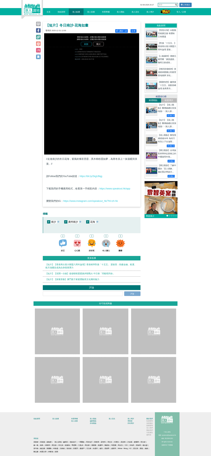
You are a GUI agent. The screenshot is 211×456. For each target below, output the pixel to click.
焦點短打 (73, 442)
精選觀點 (153, 100)
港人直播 (91, 12)
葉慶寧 (100, 445)
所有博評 (131, 423)
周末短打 (89, 442)
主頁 (48, 12)
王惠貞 (80, 445)
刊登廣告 (149, 433)
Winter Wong (123, 448)
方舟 (126, 445)
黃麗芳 (75, 448)
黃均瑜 (36, 448)
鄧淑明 (138, 445)
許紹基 (129, 442)
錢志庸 (42, 448)
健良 (101, 448)
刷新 (86, 44)
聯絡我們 (149, 430)
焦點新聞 (61, 12)
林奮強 (50, 452)
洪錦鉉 (62, 448)
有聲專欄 (106, 12)
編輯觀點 (93, 421)
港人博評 (150, 12)
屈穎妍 (36, 442)
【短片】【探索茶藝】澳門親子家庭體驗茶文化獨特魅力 (72, 279)
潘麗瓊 (93, 445)
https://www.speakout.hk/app (114, 188)
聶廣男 (107, 448)
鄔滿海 (67, 445)
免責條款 (149, 423)
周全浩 (120, 445)
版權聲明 (149, 425)
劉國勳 (49, 448)
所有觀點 (93, 423)
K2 (130, 448)
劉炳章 (96, 442)
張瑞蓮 (42, 442)
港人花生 (135, 12)
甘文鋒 (88, 448)
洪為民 (131, 445)
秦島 (41, 445)
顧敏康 (49, 442)
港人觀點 (120, 12)
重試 (98, 44)
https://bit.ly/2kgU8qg (91, 176)
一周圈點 (81, 442)
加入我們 (149, 428)
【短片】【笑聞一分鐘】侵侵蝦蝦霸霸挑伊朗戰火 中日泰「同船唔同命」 (80, 273)
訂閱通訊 (185, 5)
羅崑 (141, 448)
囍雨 (56, 452)
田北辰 (60, 445)
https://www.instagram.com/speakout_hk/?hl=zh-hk (90, 201)
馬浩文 (110, 442)
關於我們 (149, 419)
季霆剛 (74, 445)
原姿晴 (123, 442)
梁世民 (103, 442)
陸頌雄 (69, 448)
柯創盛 (55, 448)
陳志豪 (36, 452)
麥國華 (136, 442)
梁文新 (135, 448)
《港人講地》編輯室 (60, 442)
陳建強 (107, 445)
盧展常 (113, 448)
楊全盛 (145, 445)
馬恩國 (113, 445)
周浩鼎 (54, 445)
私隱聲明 (149, 421)
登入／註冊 (181, 12)
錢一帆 (36, 445)
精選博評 (169, 100)
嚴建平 (82, 448)
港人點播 (76, 12)
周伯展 (87, 445)
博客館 (130, 421)
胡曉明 (47, 445)
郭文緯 (143, 442)
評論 (132, 294)
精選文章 (43, 452)
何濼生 (116, 442)
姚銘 (146, 448)
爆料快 (148, 435)
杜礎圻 (95, 448)
